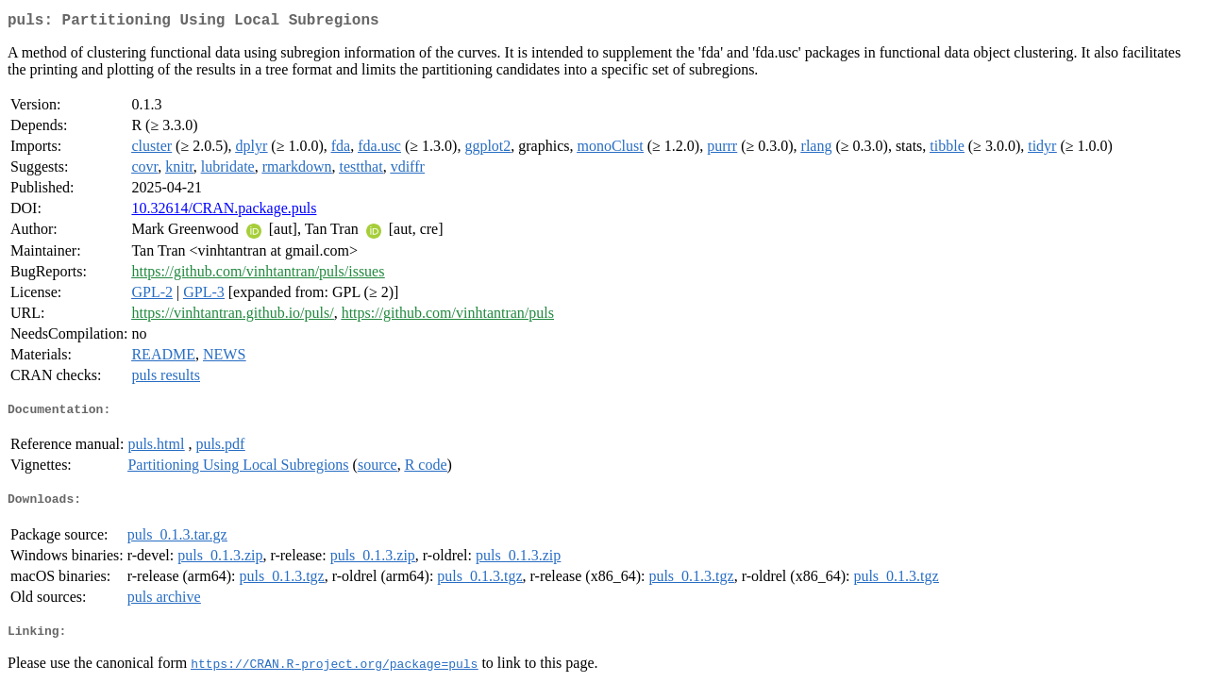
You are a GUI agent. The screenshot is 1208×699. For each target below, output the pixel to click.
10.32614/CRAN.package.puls (223, 212)
